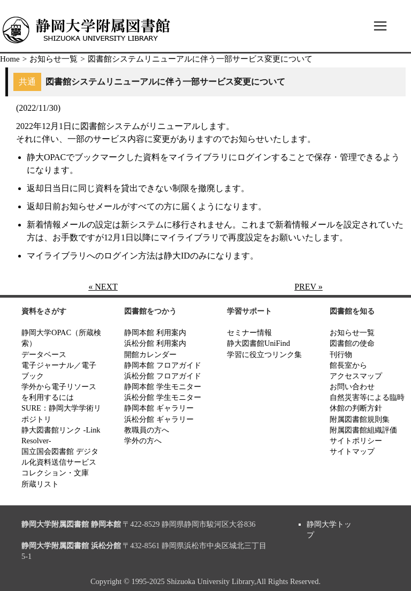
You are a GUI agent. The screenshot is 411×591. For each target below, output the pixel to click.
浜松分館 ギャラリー (159, 419)
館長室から (348, 365)
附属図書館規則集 (360, 419)
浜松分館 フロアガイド (162, 376)
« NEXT (103, 286)
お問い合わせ (352, 386)
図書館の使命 (352, 343)
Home (10, 59)
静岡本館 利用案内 (155, 332)
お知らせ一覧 (53, 59)
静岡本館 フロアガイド (162, 365)
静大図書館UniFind (258, 343)
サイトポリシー (356, 440)
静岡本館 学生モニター (162, 386)
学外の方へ (143, 440)
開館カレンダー (150, 354)
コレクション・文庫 (55, 472)
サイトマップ (352, 451)
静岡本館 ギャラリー (159, 408)
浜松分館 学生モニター (162, 397)
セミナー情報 (249, 332)
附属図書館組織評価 (363, 430)
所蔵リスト (40, 484)
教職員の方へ (146, 430)
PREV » (308, 286)
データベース (43, 354)
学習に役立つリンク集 (264, 354)
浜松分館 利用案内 (155, 343)
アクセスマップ (356, 376)
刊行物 (341, 354)
